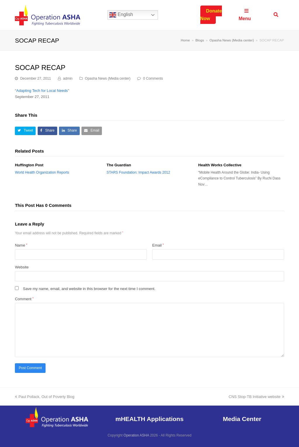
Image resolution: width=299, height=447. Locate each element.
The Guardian (119, 165)
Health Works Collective (219, 165)
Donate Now (211, 14)
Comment (24, 299)
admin (68, 78)
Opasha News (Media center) (108, 78)
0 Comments (153, 78)
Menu (245, 14)
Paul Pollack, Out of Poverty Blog (44, 396)
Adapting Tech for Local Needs (42, 90)
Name (21, 245)
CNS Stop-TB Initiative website (256, 396)
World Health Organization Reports (42, 172)
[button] (25, 131)
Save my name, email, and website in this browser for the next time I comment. (89, 289)
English (121, 14)
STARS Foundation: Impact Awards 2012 (138, 172)
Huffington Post (29, 165)
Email (158, 245)
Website (22, 267)
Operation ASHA (136, 435)
